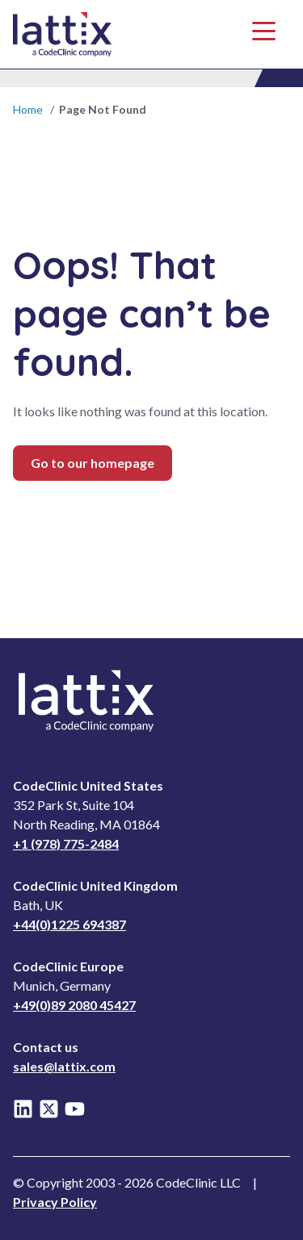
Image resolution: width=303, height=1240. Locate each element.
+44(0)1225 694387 (69, 924)
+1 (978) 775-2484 (66, 843)
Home (28, 109)
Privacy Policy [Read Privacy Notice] (55, 1201)
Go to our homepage (92, 462)
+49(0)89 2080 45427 (74, 1004)
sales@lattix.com (64, 1066)
